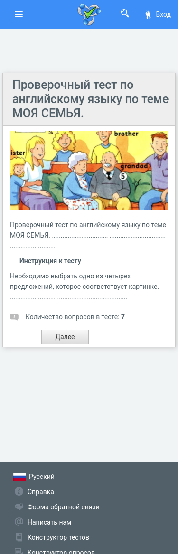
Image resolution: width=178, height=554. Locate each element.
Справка (41, 492)
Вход (157, 14)
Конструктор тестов (58, 537)
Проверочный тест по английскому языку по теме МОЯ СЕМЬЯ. (90, 99)
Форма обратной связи (64, 507)
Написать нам (49, 522)
